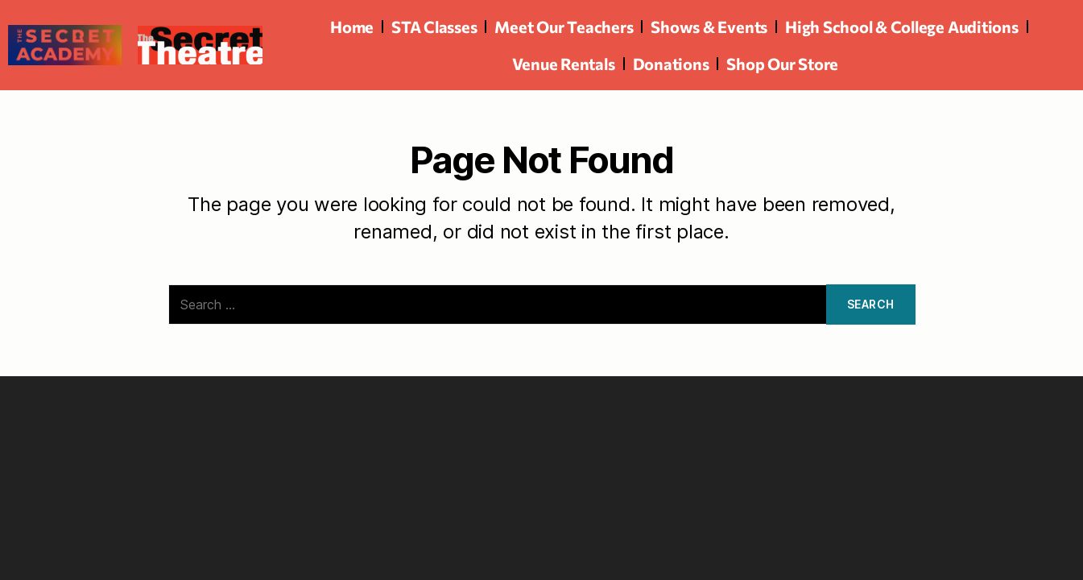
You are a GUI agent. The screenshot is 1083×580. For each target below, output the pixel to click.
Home (352, 26)
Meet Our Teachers (563, 26)
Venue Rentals (563, 63)
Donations (671, 63)
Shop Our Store (782, 63)
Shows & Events (709, 26)
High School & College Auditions (902, 26)
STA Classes (434, 26)
